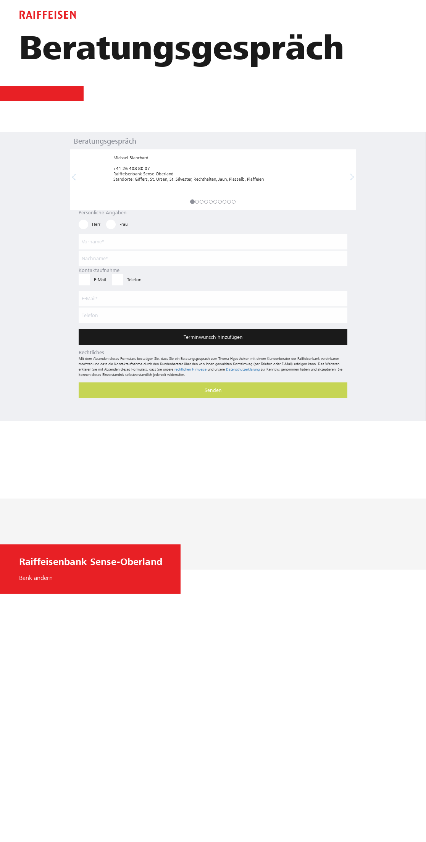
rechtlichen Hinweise (190, 369)
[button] (74, 177)
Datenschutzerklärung (243, 369)
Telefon (90, 315)
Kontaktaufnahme (99, 270)
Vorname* (93, 242)
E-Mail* (90, 298)
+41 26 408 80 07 (131, 168)
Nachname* (95, 258)
